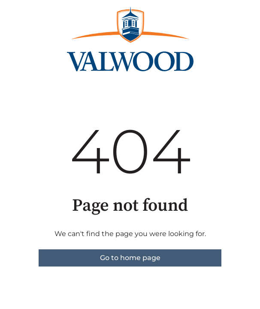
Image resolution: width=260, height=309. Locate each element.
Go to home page (130, 258)
